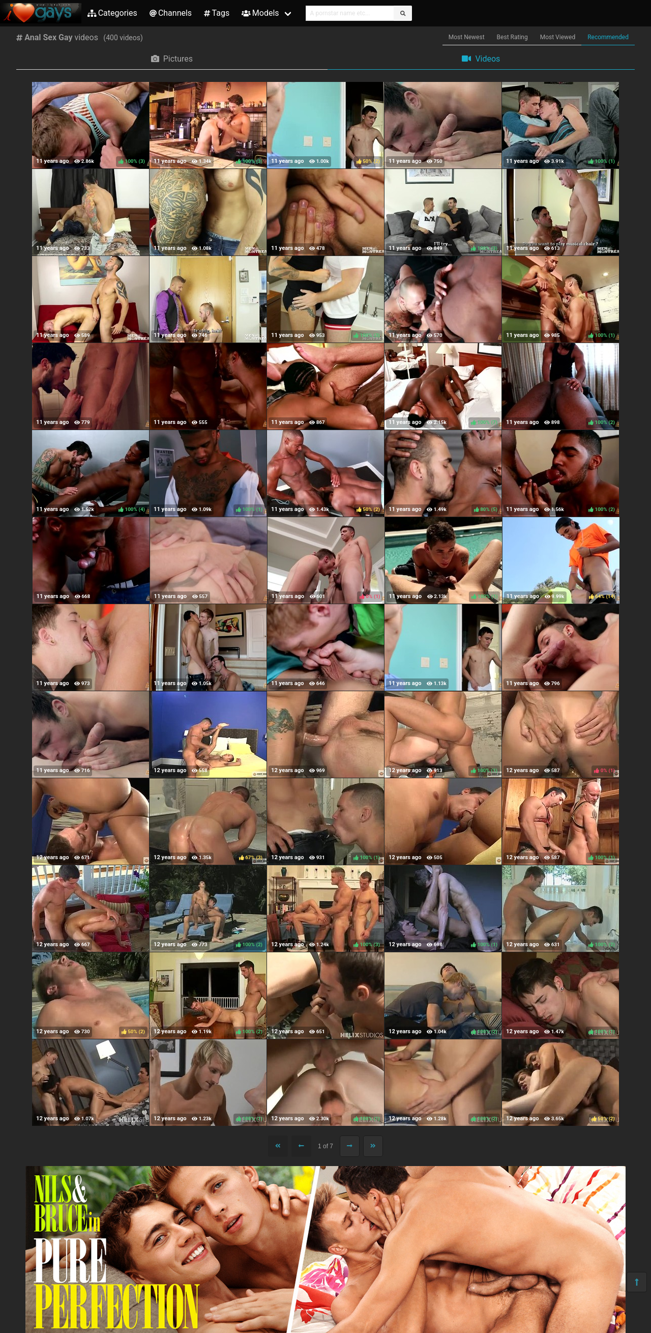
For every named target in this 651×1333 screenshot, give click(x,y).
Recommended (608, 37)
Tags (216, 13)
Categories (112, 13)
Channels (171, 13)
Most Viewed (558, 37)
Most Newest (467, 37)
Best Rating (512, 37)
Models (260, 13)
